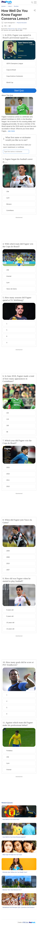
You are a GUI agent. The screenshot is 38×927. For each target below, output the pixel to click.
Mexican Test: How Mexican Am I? (12, 890)
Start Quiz (19, 90)
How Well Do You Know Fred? (11, 819)
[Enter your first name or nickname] (16, 151)
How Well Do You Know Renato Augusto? (14, 837)
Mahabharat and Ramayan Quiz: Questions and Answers (18, 907)
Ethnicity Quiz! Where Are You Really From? (15, 872)
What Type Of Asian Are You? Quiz (12, 854)
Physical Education (22, 22)
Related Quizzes (7, 803)
